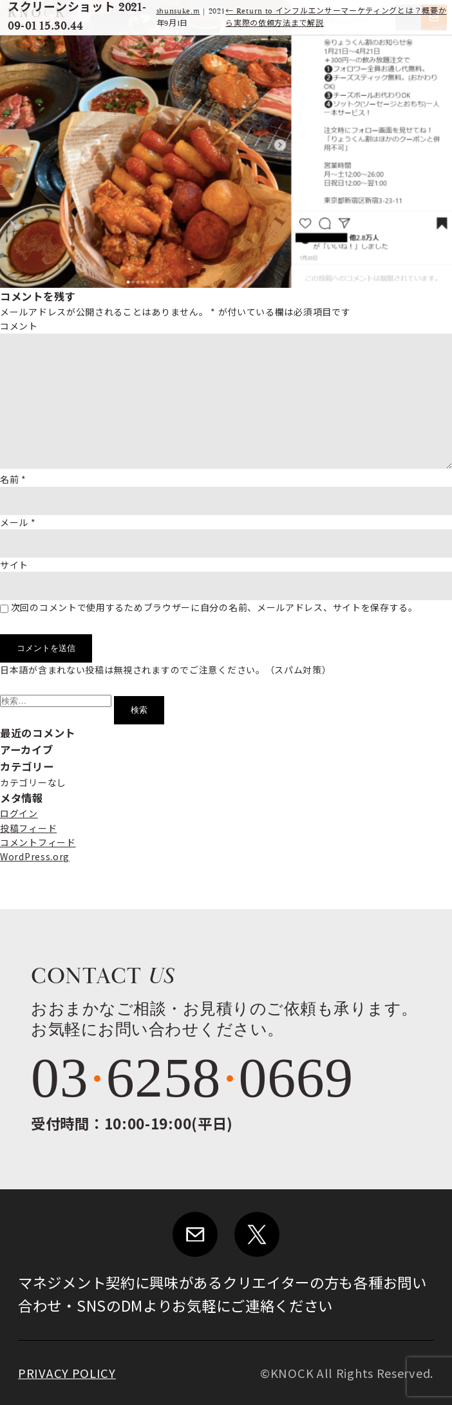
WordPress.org (35, 856)
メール (18, 522)
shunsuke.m (178, 11)
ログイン (19, 813)
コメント (19, 325)
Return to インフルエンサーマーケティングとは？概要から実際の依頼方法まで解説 (335, 17)
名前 (13, 479)
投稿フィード (28, 828)
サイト (14, 564)
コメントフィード (38, 842)
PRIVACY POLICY (67, 1372)
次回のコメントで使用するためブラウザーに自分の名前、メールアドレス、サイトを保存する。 (214, 607)
